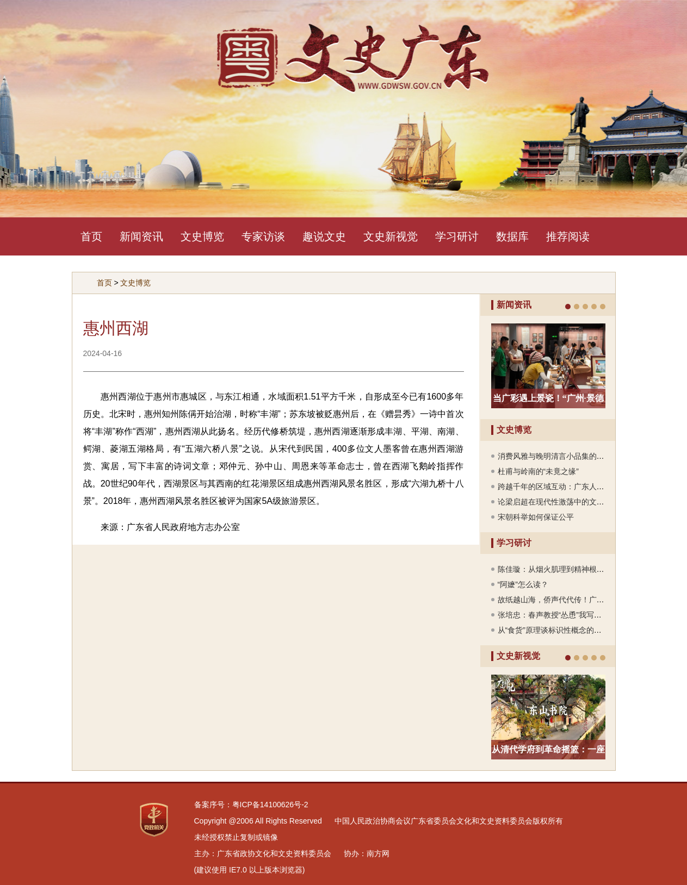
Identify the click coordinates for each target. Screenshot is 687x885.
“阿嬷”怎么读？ (523, 584)
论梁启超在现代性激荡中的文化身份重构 (566, 501)
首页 (91, 236)
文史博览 (202, 236)
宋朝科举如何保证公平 (536, 517)
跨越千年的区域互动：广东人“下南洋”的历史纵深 (580, 486)
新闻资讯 (141, 236)
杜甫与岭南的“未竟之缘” (538, 471)
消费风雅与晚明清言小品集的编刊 (555, 456)
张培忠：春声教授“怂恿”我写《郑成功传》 (569, 614)
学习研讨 (457, 236)
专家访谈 (263, 236)
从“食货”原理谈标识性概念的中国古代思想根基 (576, 630)
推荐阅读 (568, 236)
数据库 (512, 236)
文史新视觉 (390, 236)
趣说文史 (324, 236)
